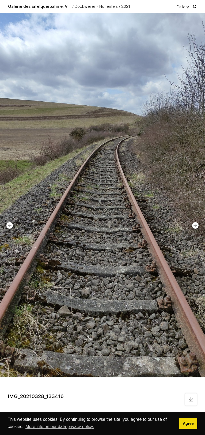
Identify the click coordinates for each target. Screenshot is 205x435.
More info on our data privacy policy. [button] (59, 426)
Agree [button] (188, 423)
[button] (9, 225)
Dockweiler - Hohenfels (96, 6)
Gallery (182, 6)
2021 (125, 6)
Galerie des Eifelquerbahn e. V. (38, 6)
